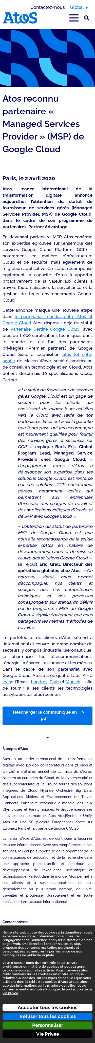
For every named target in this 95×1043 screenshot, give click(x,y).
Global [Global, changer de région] (77, 7)
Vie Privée (47, 1034)
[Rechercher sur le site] (86, 18)
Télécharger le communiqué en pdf (44, 715)
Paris (54, 681)
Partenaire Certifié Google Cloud (45, 329)
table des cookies (43, 982)
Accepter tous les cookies (47, 1007)
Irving (8, 681)
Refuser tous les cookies (48, 1016)
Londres (39, 681)
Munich (73, 681)
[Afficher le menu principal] (74, 18)
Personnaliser (47, 1025)
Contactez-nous (47, 7)
